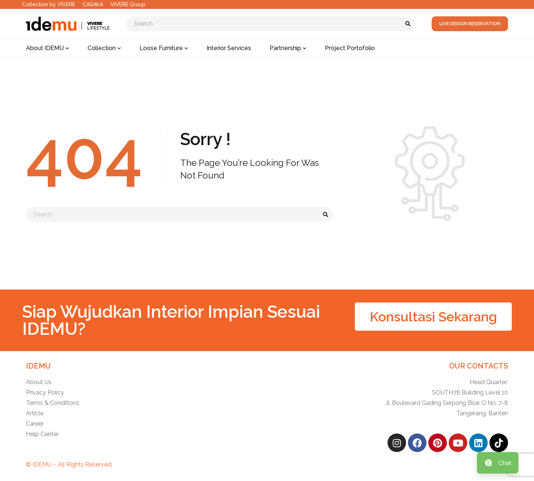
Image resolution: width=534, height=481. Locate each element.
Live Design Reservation (469, 23)
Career (35, 423)
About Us (39, 382)
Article (34, 413)
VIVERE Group (128, 4)
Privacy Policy (45, 392)
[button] (433, 316)
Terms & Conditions (52, 402)
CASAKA (93, 4)
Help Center (42, 434)
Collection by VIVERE (48, 4)
